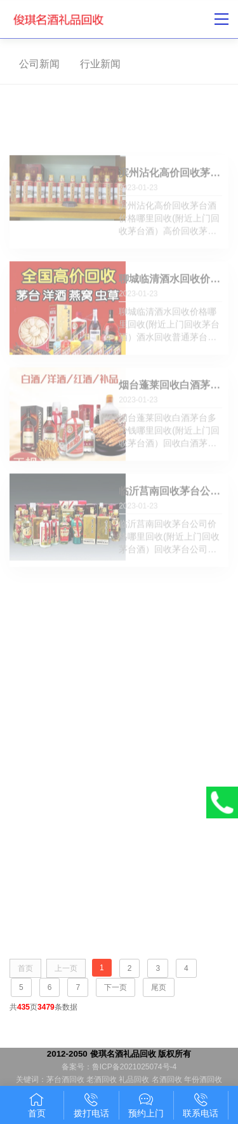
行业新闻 (97, 63)
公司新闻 (36, 63)
